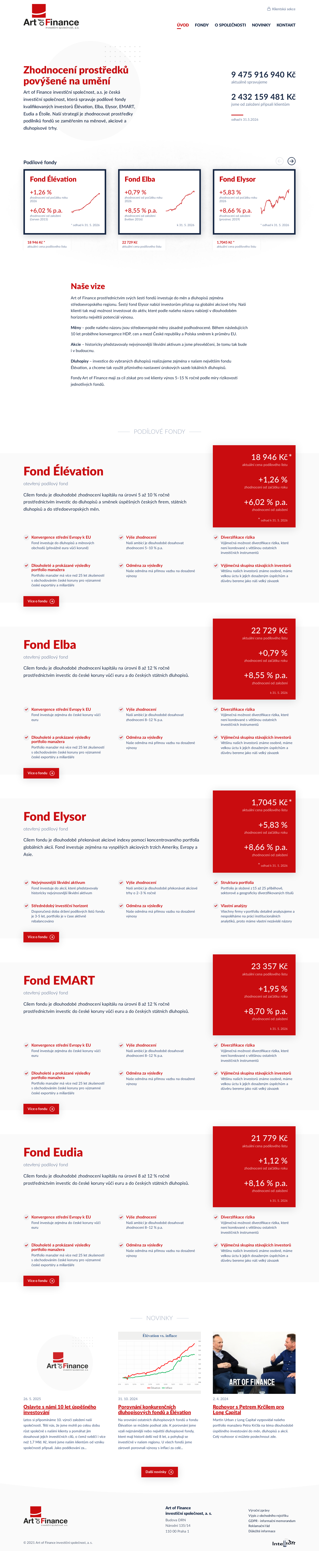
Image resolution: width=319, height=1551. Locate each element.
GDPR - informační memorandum (272, 1521)
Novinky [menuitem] (261, 25)
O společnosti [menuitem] (230, 25)
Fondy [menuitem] (202, 25)
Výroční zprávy (259, 1510)
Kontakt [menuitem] (286, 25)
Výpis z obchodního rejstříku (268, 1516)
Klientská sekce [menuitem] (283, 9)
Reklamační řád (259, 1526)
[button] (292, 161)
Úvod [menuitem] (183, 25)
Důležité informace (261, 1531)
